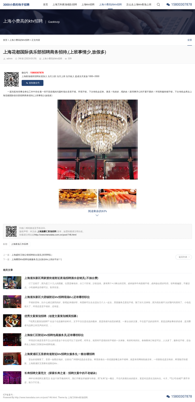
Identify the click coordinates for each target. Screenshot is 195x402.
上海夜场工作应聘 (19, 244)
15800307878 (181, 4)
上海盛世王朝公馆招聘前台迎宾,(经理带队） (32, 255)
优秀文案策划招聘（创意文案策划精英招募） (51, 316)
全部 (189, 40)
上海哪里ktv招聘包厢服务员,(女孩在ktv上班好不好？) (37, 259)
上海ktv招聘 (88, 4)
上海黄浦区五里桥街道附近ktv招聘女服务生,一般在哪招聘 (59, 354)
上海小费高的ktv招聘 (110, 4)
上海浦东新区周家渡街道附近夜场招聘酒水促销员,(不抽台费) (61, 278)
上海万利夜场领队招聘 (65, 4)
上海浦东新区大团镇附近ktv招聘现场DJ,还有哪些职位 (57, 297)
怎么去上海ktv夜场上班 (138, 4)
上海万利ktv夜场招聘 (78, 397)
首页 (45, 4)
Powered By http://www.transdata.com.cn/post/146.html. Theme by (35, 397)
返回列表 (183, 257)
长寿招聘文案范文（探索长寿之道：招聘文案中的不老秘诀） (61, 373)
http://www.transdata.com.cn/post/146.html (55, 235)
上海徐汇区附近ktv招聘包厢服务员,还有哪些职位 (54, 335)
